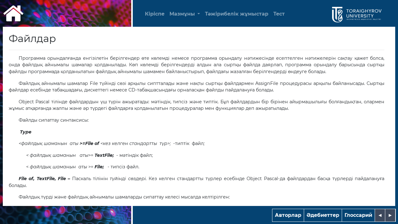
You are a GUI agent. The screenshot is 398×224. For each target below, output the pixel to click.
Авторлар (288, 215)
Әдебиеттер (323, 215)
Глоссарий (358, 215)
